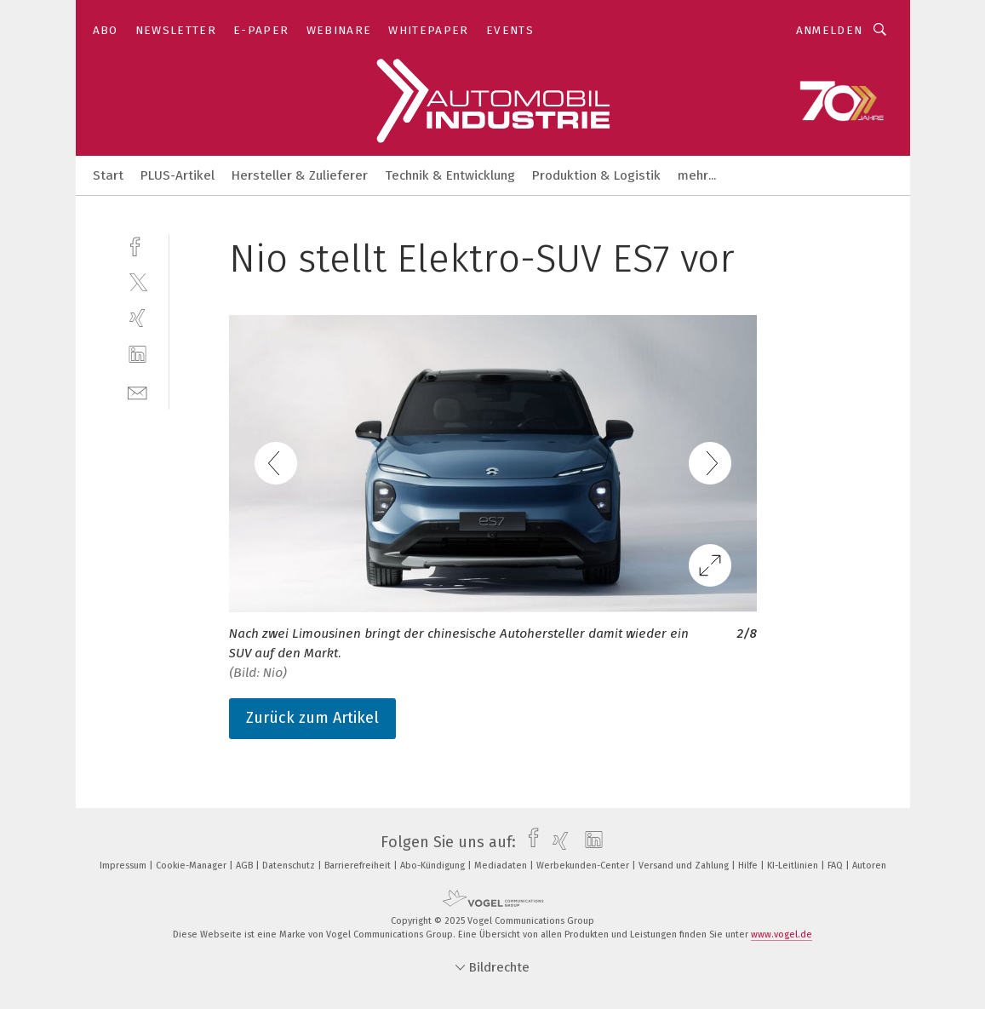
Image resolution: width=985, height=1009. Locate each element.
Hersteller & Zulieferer (300, 175)
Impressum (124, 865)
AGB (245, 865)
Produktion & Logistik (596, 175)
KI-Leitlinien (794, 865)
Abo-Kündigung (433, 865)
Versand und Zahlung (685, 865)
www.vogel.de (781, 934)
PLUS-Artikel (177, 175)
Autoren (869, 865)
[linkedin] (137, 354)
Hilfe (749, 865)
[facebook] (137, 244)
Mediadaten (502, 865)
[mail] (137, 391)
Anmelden (829, 30)
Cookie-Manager (192, 865)
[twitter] (137, 281)
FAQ (836, 865)
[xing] (137, 318)
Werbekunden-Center (584, 865)
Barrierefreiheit (358, 865)
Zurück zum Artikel (312, 717)
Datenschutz (290, 865)
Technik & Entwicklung (450, 175)
